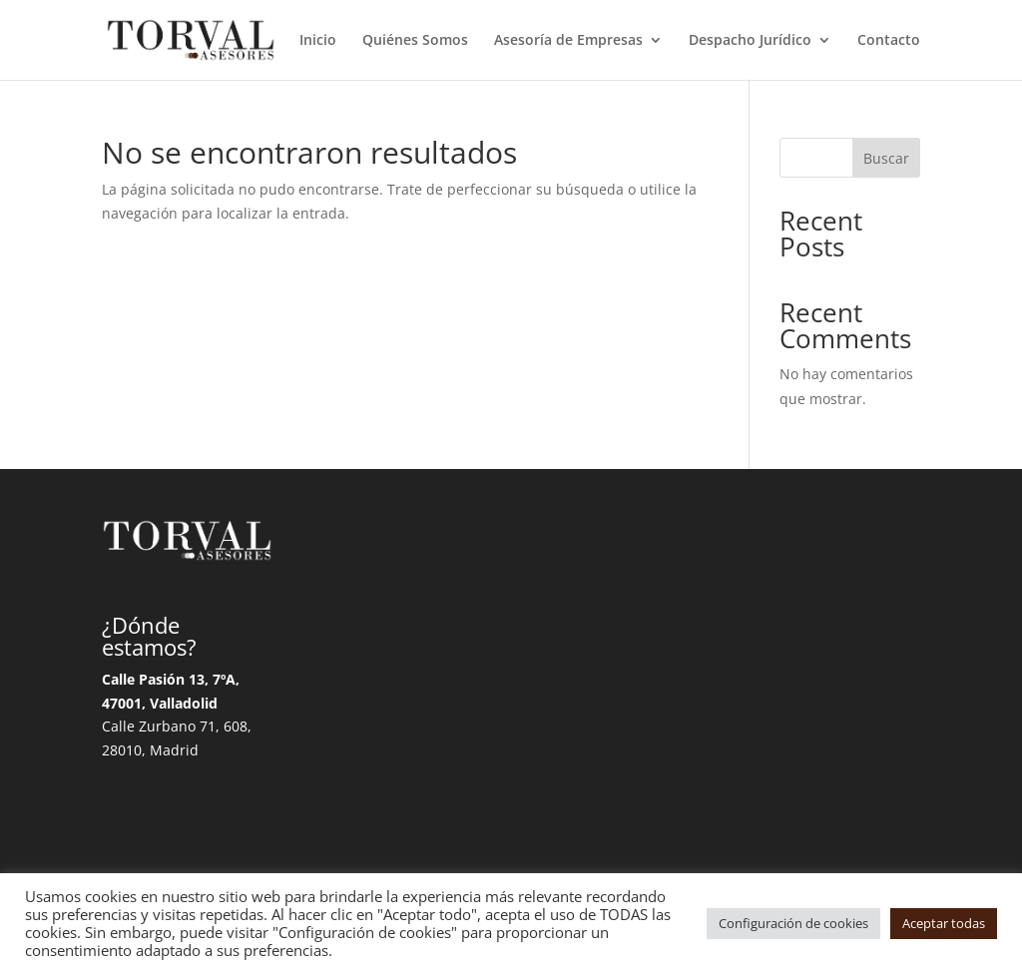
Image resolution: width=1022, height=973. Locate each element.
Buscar (886, 158)
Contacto (888, 41)
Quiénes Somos (415, 41)
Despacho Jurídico (750, 41)
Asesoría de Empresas (568, 41)
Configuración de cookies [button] (793, 923)
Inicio (317, 41)
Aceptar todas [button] (943, 923)
